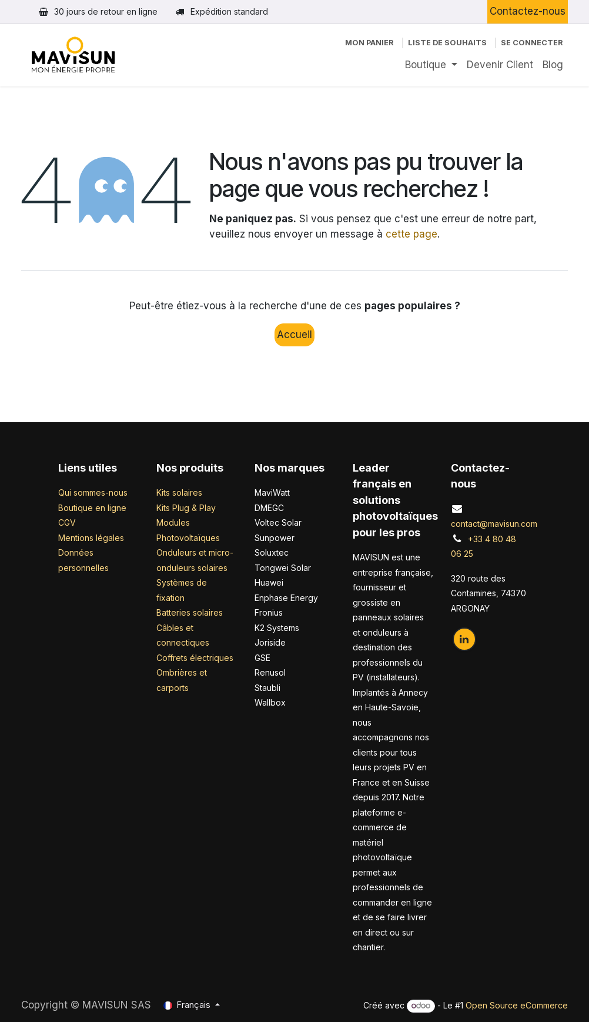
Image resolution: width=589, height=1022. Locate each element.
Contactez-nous (527, 11)
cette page (411, 234)
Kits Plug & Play (186, 508)
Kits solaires (179, 492)
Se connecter (532, 42)
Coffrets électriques (194, 658)
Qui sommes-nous (93, 492)
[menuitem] (431, 65)
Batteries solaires (189, 612)
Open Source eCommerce (517, 1005)
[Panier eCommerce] (369, 42)
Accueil (294, 334)
